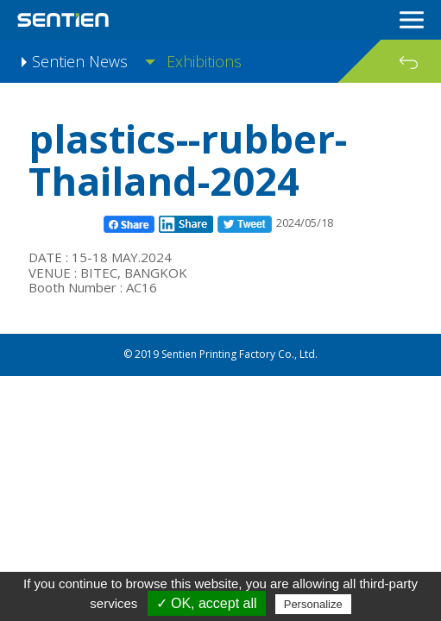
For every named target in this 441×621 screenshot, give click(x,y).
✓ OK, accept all (206, 603)
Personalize (313, 604)
